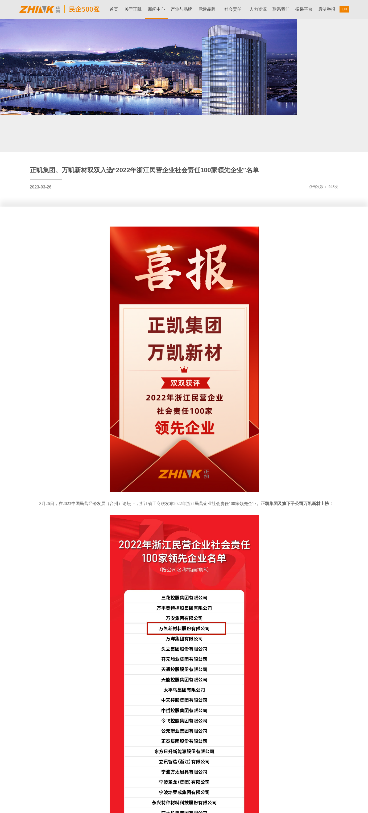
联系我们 (281, 9)
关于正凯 (133, 9)
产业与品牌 (181, 9)
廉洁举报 (326, 9)
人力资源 (258, 9)
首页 (114, 9)
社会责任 (232, 9)
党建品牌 (207, 9)
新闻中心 (156, 9)
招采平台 (303, 9)
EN (344, 9)
